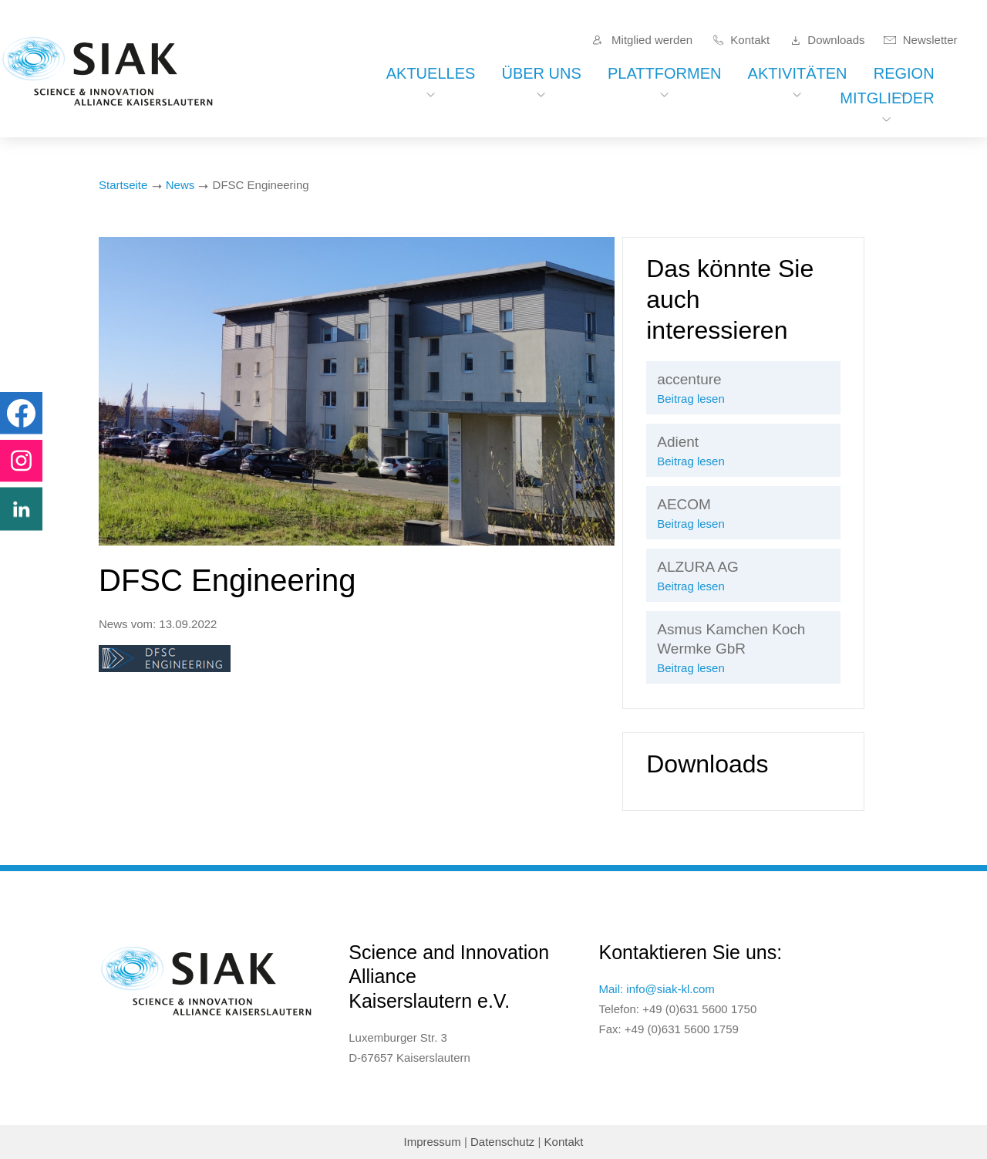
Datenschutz (502, 1141)
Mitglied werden (651, 39)
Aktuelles (431, 73)
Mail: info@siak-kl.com (657, 988)
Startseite (123, 184)
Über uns (541, 73)
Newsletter (930, 39)
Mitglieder (887, 98)
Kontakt (750, 39)
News (180, 184)
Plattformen (664, 73)
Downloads (835, 39)
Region (904, 73)
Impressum (432, 1141)
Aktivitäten (797, 73)
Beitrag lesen (691, 398)
